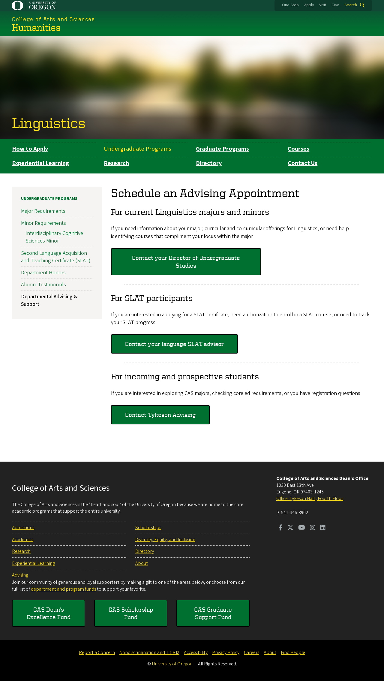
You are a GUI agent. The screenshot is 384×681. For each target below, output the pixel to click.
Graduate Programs (222, 149)
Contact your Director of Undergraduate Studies (186, 261)
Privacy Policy (225, 652)
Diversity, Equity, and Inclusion (165, 539)
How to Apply (30, 149)
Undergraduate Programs (137, 149)
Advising (20, 575)
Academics (22, 539)
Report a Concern (97, 652)
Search (350, 5)
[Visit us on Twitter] (290, 528)
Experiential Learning (40, 163)
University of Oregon (172, 664)
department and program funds (63, 589)
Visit (322, 5)
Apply (309, 5)
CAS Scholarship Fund (131, 613)
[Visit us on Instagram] (313, 528)
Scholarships (148, 527)
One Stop (290, 5)
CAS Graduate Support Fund (213, 613)
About (141, 563)
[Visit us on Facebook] (280, 528)
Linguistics (49, 122)
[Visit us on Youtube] (302, 528)
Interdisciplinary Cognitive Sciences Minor (54, 237)
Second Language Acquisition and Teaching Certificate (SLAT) (56, 256)
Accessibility (196, 652)
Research (116, 163)
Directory (209, 163)
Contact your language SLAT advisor (174, 343)
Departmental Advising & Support (49, 300)
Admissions (23, 527)
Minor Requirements (43, 223)
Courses (298, 149)
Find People (293, 652)
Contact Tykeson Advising (160, 414)
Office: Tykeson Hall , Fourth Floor (309, 498)
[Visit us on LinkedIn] (323, 528)
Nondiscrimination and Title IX (149, 652)
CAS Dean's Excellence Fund (48, 613)
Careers (251, 652)
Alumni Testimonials (43, 284)
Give (335, 5)
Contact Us (302, 163)
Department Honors (43, 272)
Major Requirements (43, 211)
